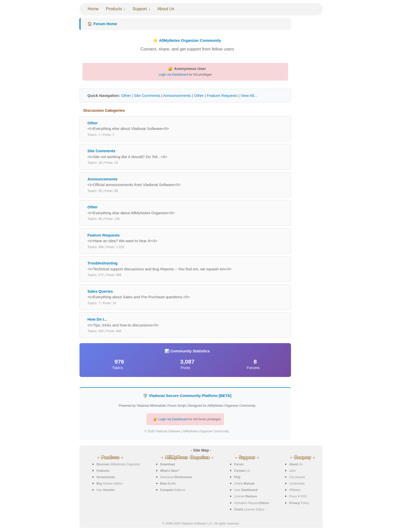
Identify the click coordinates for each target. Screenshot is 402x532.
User (245, 490)
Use (105, 490)
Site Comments (147, 95)
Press (293, 496)
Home (93, 9)
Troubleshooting (102, 263)
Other (126, 95)
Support (140, 9)
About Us (165, 9)
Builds (168, 483)
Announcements (177, 95)
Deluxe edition (109, 483)
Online (244, 483)
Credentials (297, 483)
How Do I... (97, 319)
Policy (299, 503)
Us (242, 471)
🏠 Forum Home (102, 24)
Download (176, 477)
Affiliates (295, 490)
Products (114, 9)
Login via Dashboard (173, 74)
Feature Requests (222, 95)
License (245, 496)
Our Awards (297, 477)
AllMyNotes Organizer (118, 464)
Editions (172, 490)
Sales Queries (100, 291)
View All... (248, 95)
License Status (249, 509)
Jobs (292, 471)
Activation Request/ (251, 503)
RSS (303, 496)
